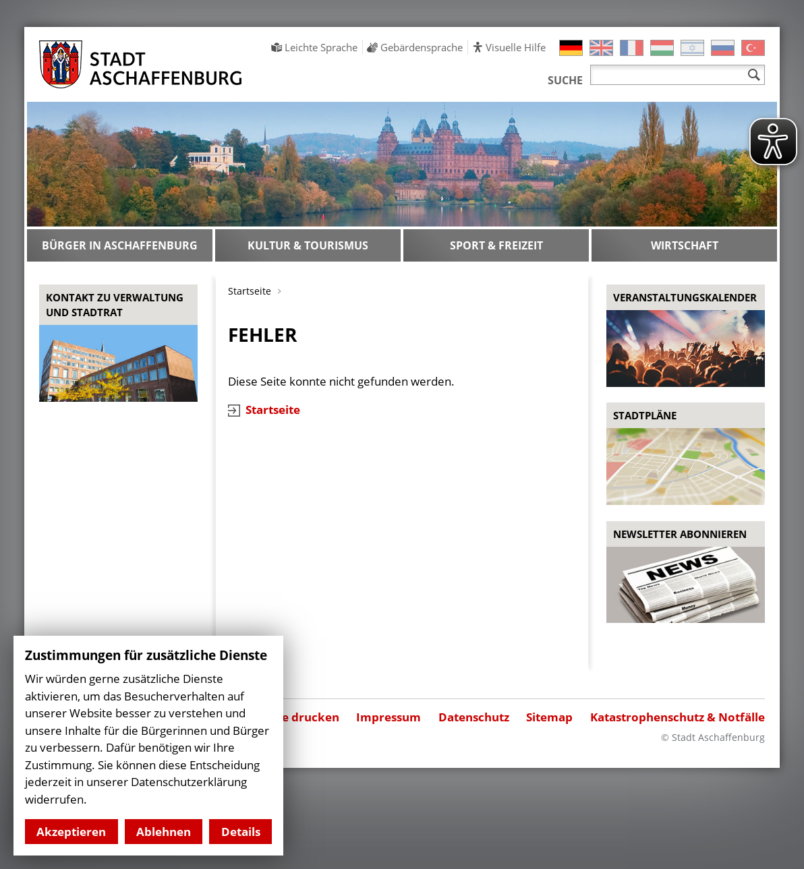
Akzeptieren (71, 831)
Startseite (273, 409)
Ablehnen (163, 831)
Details (240, 831)
